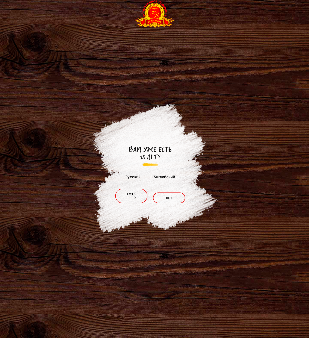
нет (169, 198)
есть (131, 195)
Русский (133, 177)
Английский (164, 177)
